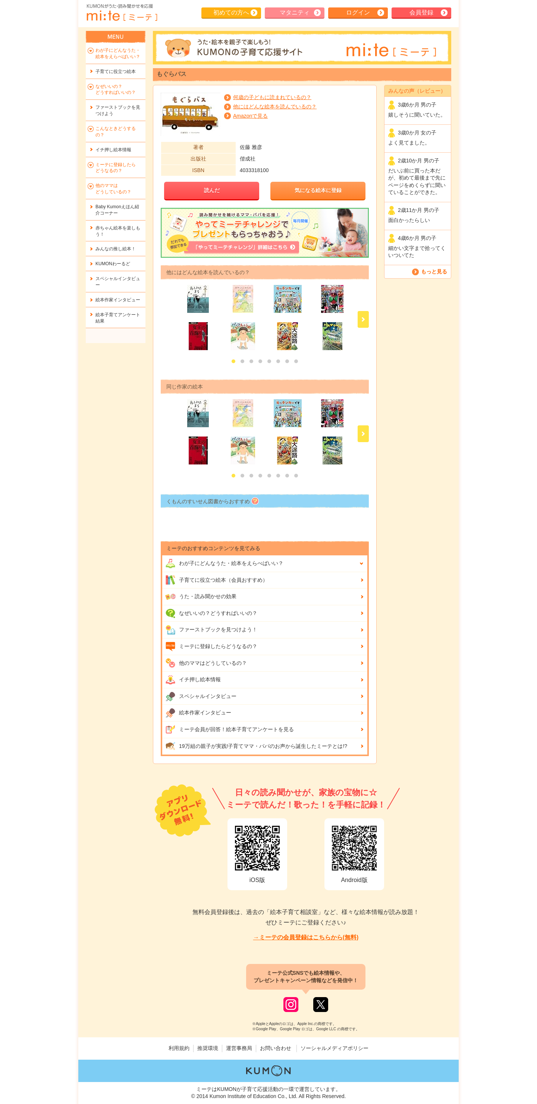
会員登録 (421, 12)
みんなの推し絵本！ (115, 248)
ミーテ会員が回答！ (229, 729)
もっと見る (434, 272)
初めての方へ (231, 12)
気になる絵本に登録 (318, 190)
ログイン (358, 12)
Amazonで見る (250, 116)
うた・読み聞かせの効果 (200, 596)
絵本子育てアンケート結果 (117, 318)
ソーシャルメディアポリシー (334, 1048)
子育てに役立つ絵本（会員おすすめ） (216, 580)
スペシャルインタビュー (200, 696)
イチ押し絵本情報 (193, 680)
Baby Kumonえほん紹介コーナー (117, 210)
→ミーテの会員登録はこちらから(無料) (306, 937)
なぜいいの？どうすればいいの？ (211, 613)
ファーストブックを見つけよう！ (211, 630)
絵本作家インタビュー (198, 713)
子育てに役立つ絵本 (115, 71)
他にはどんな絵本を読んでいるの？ (275, 107)
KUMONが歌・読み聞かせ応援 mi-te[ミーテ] (121, 13)
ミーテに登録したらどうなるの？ (211, 646)
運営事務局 (239, 1048)
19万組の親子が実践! (256, 746)
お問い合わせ (275, 1048)
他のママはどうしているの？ (206, 663)
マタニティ (295, 12)
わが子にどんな (224, 563)
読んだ (212, 190)
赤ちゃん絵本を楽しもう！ (117, 231)
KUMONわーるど (112, 263)
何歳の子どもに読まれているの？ (272, 97)
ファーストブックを (117, 110)
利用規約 (179, 1048)
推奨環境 (207, 1048)
